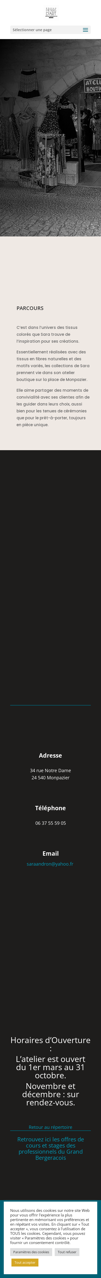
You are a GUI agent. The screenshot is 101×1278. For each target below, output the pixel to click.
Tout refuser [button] (67, 1252)
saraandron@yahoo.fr (51, 864)
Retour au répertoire (50, 1127)
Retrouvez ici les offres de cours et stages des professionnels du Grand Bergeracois (50, 1148)
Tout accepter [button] (25, 1262)
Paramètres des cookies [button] (31, 1252)
